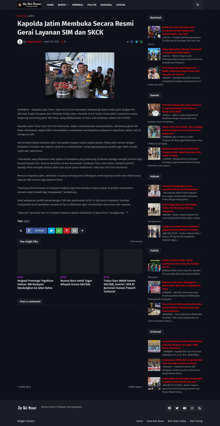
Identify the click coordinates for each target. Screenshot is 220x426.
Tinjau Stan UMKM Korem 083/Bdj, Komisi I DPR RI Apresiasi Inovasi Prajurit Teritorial (119, 286)
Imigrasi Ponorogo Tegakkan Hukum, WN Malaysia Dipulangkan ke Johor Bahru (35, 284)
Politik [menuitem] (91, 4)
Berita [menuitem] (62, 4)
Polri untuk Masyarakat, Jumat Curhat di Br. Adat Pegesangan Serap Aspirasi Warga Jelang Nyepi (181, 108)
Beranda (22, 16)
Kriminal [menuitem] (77, 4)
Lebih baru (25, 386)
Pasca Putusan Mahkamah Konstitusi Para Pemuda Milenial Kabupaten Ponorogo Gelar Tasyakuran (182, 307)
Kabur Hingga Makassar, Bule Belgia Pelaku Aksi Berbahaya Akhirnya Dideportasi (179, 208)
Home (139, 421)
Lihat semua (136, 241)
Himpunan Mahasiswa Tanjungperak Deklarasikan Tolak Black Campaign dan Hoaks (181, 285)
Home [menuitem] (50, 4)
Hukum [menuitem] (120, 4)
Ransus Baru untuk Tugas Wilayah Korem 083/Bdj (76, 282)
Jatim (31, 16)
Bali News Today (177, 421)
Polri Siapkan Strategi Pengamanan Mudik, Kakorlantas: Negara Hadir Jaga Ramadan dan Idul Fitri (181, 71)
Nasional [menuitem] (106, 4)
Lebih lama (135, 386)
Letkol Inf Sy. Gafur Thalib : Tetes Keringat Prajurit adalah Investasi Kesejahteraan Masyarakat (182, 130)
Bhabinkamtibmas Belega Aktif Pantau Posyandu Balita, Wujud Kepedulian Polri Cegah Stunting (181, 152)
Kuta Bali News (155, 421)
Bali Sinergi (196, 421)
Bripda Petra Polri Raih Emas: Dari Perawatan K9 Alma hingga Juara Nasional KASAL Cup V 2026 (178, 30)
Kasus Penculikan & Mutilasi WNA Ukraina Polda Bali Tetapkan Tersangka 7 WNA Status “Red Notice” (182, 344)
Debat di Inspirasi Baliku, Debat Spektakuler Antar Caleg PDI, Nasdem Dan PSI (180, 263)
